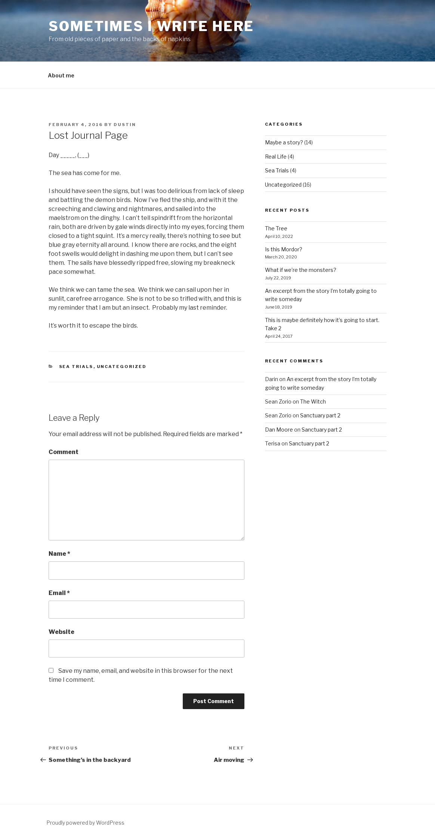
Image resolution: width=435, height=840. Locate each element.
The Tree (276, 228)
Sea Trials (76, 366)
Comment (63, 452)
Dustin (125, 124)
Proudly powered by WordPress (85, 822)
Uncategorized (122, 366)
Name (59, 553)
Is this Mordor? (283, 249)
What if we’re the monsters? (300, 270)
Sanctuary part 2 (320, 415)
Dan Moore (279, 429)
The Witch (313, 401)
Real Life (276, 156)
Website (61, 631)
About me (61, 75)
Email (59, 593)
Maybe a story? (284, 142)
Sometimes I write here (151, 26)
